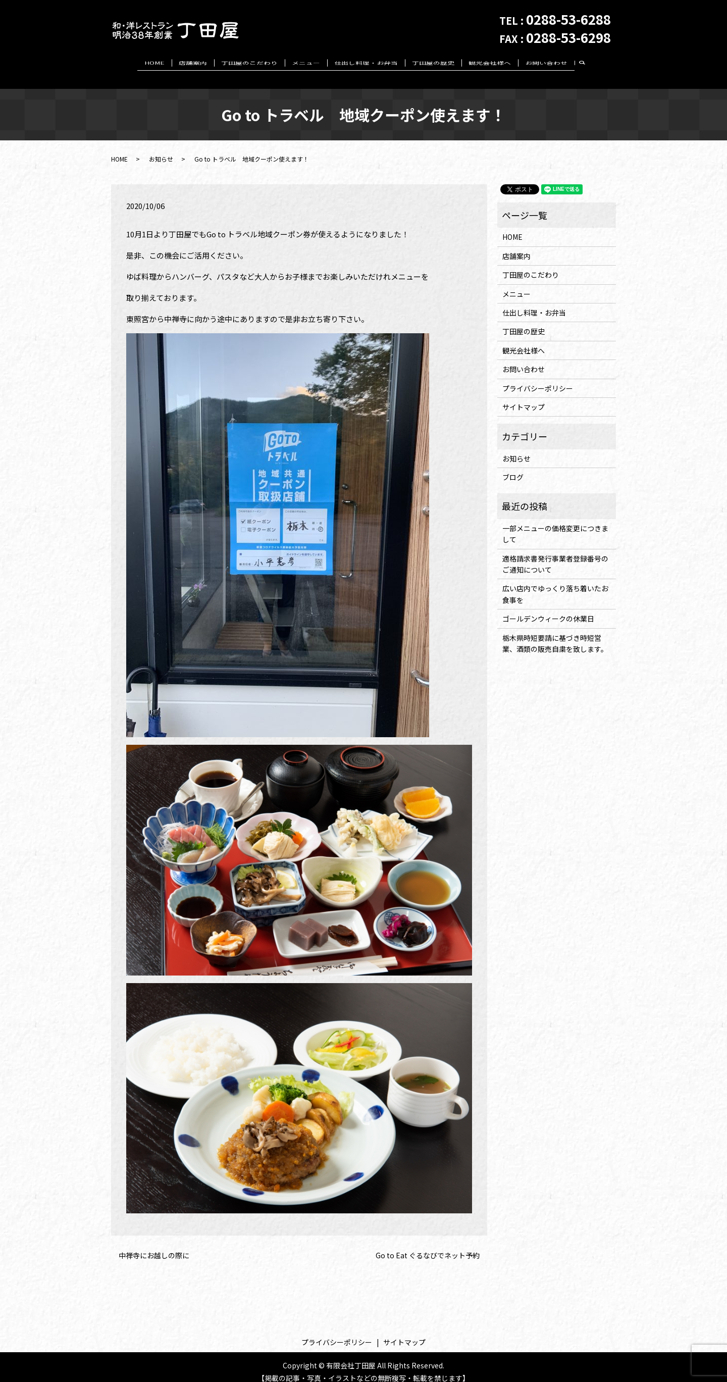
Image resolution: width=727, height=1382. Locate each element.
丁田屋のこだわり (249, 63)
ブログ (513, 468)
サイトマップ (523, 397)
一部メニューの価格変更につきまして (555, 524)
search (586, 63)
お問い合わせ (546, 63)
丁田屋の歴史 (433, 63)
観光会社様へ (490, 63)
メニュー (306, 63)
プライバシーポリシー (537, 378)
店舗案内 (193, 63)
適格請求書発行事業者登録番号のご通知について (555, 554)
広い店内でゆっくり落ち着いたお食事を (555, 584)
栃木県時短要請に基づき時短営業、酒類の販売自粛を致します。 (555, 633)
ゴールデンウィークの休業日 (548, 609)
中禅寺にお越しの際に (154, 1245)
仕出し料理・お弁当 (366, 63)
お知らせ (161, 148)
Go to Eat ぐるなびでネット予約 (428, 1245)
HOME (154, 63)
